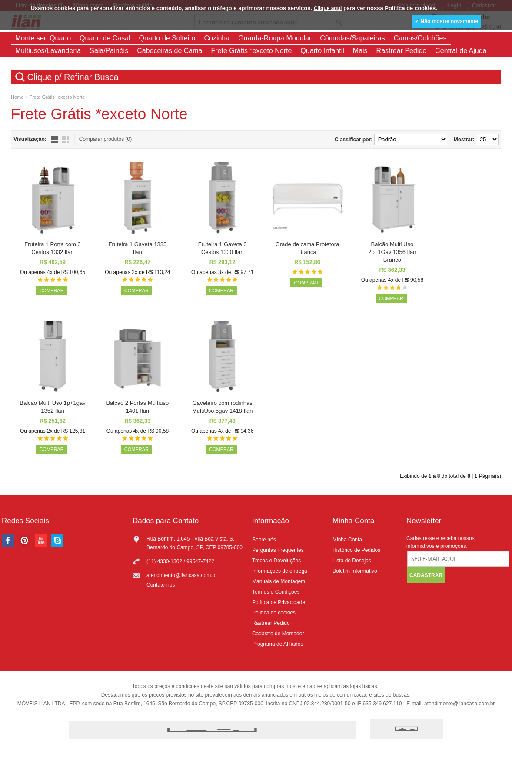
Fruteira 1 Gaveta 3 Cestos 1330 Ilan (222, 248)
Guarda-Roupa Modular (274, 38)
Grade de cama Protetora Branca (307, 248)
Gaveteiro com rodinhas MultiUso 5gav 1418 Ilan (222, 407)
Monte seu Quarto (43, 38)
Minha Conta (347, 540)
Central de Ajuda (460, 50)
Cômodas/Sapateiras (352, 38)
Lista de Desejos (351, 560)
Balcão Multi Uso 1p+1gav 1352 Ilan (52, 407)
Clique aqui (328, 8)
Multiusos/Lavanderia (48, 50)
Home (17, 97)
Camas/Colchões (420, 38)
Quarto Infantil (322, 50)
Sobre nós (264, 540)
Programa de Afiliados (277, 644)
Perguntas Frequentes (278, 550)
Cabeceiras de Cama (169, 50)
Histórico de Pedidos (356, 550)
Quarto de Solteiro (167, 38)
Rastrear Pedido (401, 50)
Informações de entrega (279, 571)
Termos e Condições (275, 592)
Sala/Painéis (109, 50)
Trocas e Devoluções (276, 560)
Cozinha (216, 38)
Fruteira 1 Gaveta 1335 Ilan (137, 248)
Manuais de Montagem (278, 581)
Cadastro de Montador (278, 634)
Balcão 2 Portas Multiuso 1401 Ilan (137, 407)
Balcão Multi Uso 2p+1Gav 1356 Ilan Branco (392, 252)
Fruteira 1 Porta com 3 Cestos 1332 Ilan (52, 248)
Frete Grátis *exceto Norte (251, 50)
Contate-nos (160, 585)
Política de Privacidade (278, 602)
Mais (360, 50)
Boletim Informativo (354, 571)
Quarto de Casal (105, 38)
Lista (54, 139)
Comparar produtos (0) (105, 139)
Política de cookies (274, 613)
